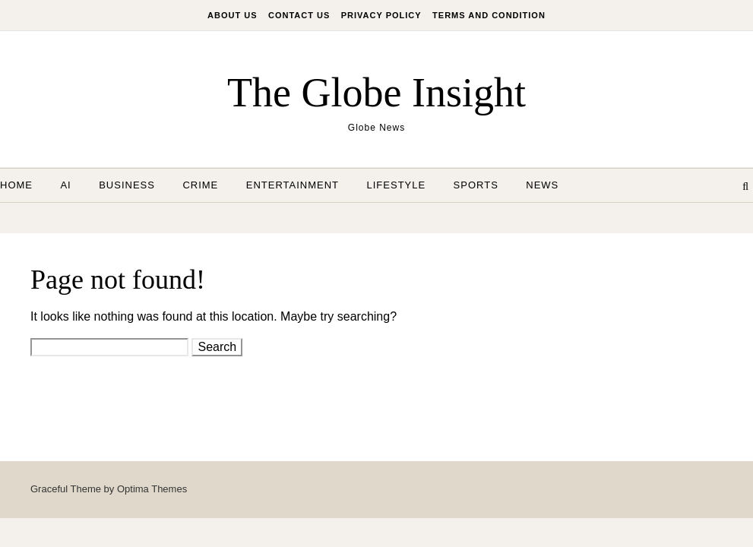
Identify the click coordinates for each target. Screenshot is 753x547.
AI (65, 185)
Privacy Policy (381, 15)
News (542, 185)
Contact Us (299, 15)
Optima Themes (152, 489)
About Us (232, 15)
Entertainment (292, 185)
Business (127, 185)
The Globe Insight (376, 92)
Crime (200, 185)
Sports (476, 185)
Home (16, 185)
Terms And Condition (489, 15)
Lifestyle (396, 185)
